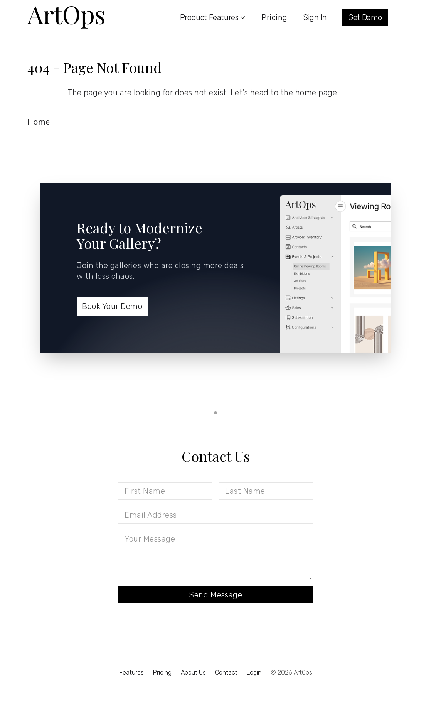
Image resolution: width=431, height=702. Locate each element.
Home (38, 121)
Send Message (215, 594)
